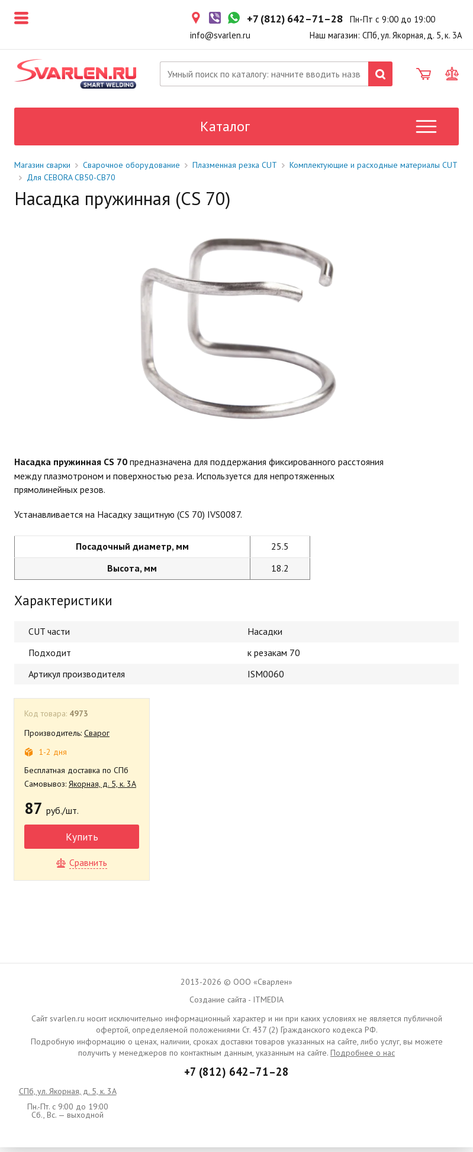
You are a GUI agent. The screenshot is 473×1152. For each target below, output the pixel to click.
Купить (82, 841)
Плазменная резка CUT (234, 169)
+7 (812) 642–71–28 (236, 1076)
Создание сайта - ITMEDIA (236, 1004)
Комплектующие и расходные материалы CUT (373, 169)
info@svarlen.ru (220, 35)
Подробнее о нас (362, 1058)
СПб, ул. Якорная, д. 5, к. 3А (68, 1096)
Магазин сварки (42, 169)
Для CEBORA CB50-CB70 (71, 182)
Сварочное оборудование (131, 169)
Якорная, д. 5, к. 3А (102, 788)
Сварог (97, 738)
